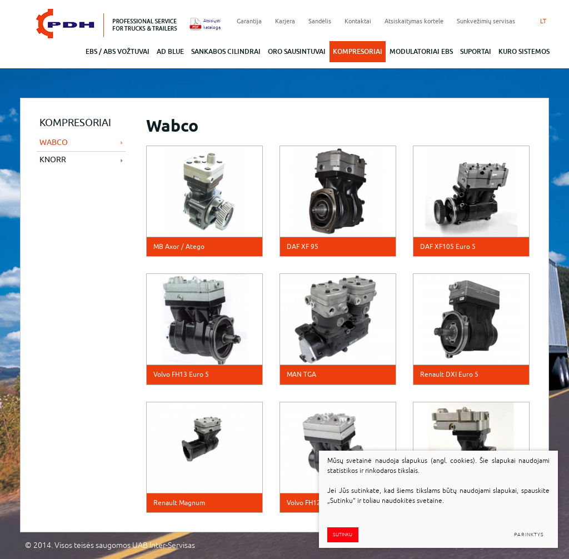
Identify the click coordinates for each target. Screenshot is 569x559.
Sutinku (342, 534)
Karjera (285, 21)
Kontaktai (358, 21)
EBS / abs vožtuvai (117, 51)
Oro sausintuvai (297, 51)
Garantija (249, 21)
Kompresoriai (357, 51)
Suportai (475, 51)
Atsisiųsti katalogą (208, 24)
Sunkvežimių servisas (486, 21)
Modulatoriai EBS (421, 51)
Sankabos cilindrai (226, 51)
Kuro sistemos (524, 51)
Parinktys (528, 534)
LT (543, 21)
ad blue (170, 51)
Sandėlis (319, 21)
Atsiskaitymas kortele (414, 21)
